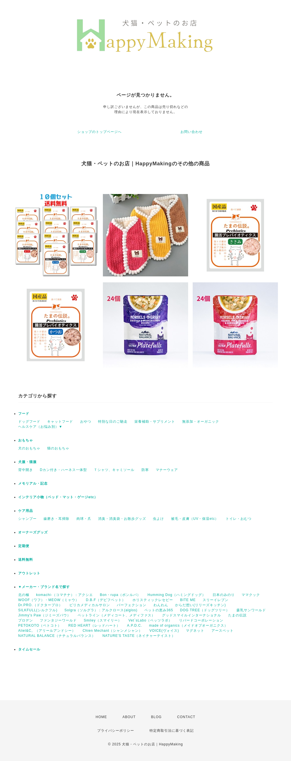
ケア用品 (25, 511)
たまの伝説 (237, 615)
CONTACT (186, 717)
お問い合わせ (191, 132)
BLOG (156, 717)
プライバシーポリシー (115, 731)
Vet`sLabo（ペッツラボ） (150, 620)
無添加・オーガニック (200, 422)
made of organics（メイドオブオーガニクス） (188, 625)
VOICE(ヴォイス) (164, 631)
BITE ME (188, 600)
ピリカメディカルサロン (89, 605)
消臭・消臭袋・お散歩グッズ (122, 519)
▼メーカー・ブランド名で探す (44, 587)
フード (23, 414)
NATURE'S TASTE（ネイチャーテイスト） (138, 636)
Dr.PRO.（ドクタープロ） (40, 605)
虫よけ (158, 519)
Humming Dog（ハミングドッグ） (176, 595)
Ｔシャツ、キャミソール (114, 470)
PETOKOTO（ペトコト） (39, 625)
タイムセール (29, 649)
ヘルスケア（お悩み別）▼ (40, 427)
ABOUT (129, 717)
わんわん (160, 605)
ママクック (251, 595)
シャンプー (27, 519)
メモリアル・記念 (33, 483)
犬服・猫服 (27, 462)
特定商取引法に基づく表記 (171, 731)
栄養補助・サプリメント (154, 422)
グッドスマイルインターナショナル (191, 615)
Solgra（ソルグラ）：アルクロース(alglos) (101, 610)
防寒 (145, 470)
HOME (101, 717)
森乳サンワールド (251, 610)
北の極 (23, 595)
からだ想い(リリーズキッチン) (200, 605)
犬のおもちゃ (29, 448)
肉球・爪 (83, 519)
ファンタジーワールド (58, 620)
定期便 (23, 546)
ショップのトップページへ (99, 132)
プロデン (25, 620)
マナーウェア (167, 470)
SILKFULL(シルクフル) (37, 610)
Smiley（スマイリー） (103, 620)
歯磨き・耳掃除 (56, 519)
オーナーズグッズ (33, 532)
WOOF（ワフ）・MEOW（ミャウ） (48, 600)
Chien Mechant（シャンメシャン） (113, 631)
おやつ (85, 422)
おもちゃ (25, 440)
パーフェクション (131, 605)
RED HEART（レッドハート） (94, 625)
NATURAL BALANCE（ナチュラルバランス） (56, 636)
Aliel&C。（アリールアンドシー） (47, 631)
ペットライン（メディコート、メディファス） (116, 615)
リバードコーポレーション (201, 620)
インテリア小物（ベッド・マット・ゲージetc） (58, 497)
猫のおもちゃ (58, 448)
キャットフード (60, 422)
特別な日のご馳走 (113, 422)
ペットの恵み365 (158, 610)
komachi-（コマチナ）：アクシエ (64, 595)
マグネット (195, 631)
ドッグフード (29, 422)
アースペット (222, 631)
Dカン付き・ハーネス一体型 (63, 470)
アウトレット (29, 573)
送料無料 (25, 560)
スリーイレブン (215, 600)
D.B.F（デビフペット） (106, 600)
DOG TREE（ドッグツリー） (204, 610)
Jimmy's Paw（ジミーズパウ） (44, 615)
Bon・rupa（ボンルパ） (120, 595)
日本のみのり (224, 595)
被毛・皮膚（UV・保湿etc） (195, 519)
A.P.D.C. (134, 625)
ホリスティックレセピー (152, 600)
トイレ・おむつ (238, 519)
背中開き (25, 470)
